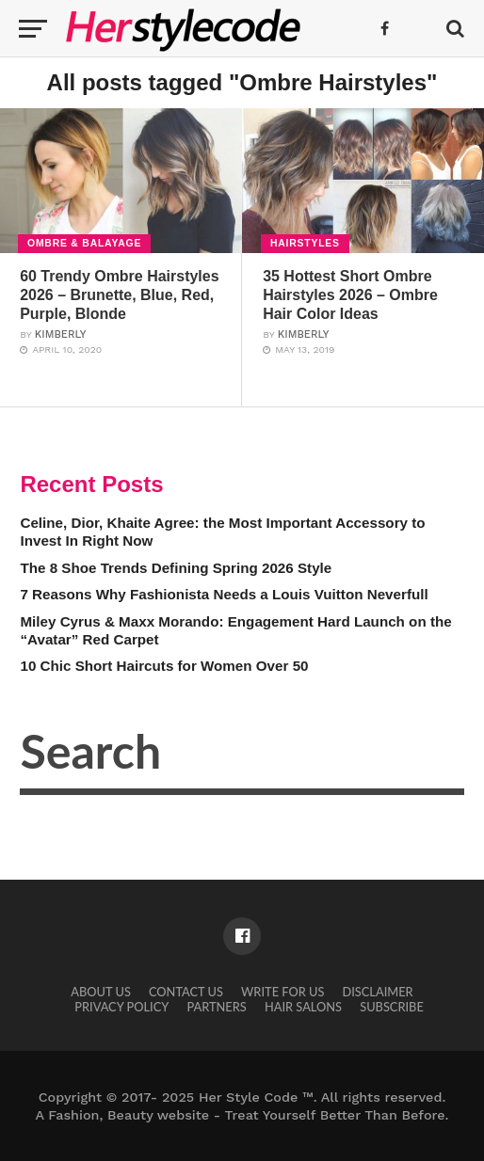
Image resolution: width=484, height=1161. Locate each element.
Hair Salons (303, 1006)
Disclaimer (378, 991)
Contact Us (186, 991)
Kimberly (61, 334)
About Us (101, 991)
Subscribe (392, 1006)
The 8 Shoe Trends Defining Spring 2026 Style (175, 568)
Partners (216, 1006)
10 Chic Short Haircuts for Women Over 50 (164, 666)
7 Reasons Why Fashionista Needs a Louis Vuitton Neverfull (224, 594)
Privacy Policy (121, 1006)
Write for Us (282, 991)
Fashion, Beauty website (128, 1114)
